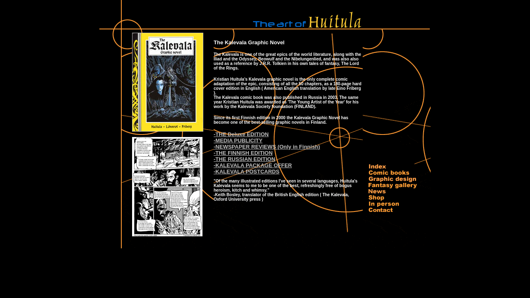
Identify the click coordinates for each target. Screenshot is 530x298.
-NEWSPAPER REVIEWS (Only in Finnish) (267, 147)
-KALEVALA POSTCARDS (246, 171)
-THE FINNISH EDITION (243, 153)
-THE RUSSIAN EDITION (244, 159)
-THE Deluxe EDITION (241, 134)
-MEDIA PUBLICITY (238, 140)
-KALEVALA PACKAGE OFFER (253, 165)
